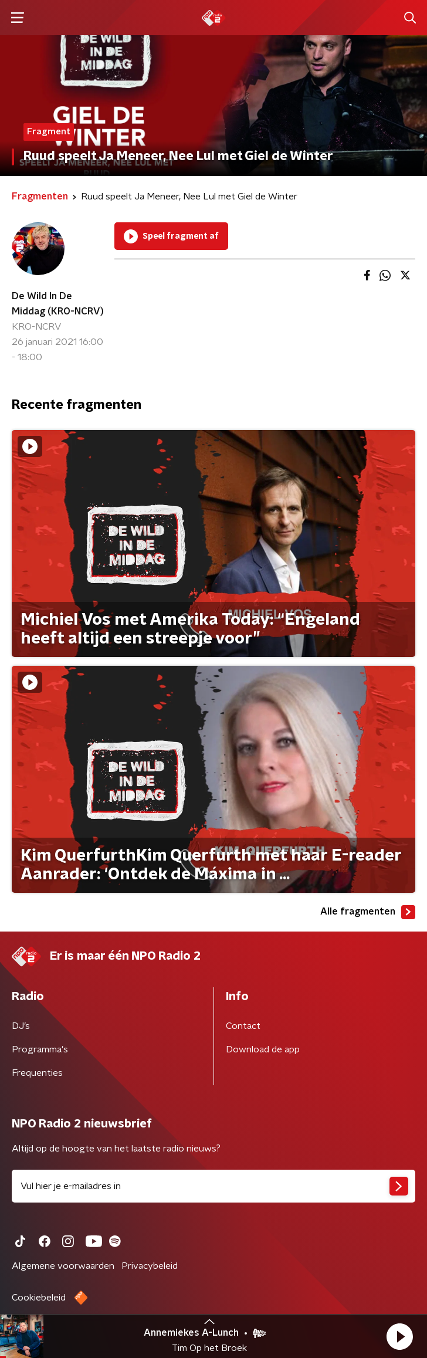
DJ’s (21, 1026)
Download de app (263, 1049)
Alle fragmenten (367, 912)
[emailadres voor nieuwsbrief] (213, 1186)
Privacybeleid (149, 1266)
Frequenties (37, 1073)
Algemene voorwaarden (63, 1266)
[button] (399, 1336)
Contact (243, 1026)
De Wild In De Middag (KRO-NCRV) (58, 304)
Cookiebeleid (39, 1297)
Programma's (40, 1049)
